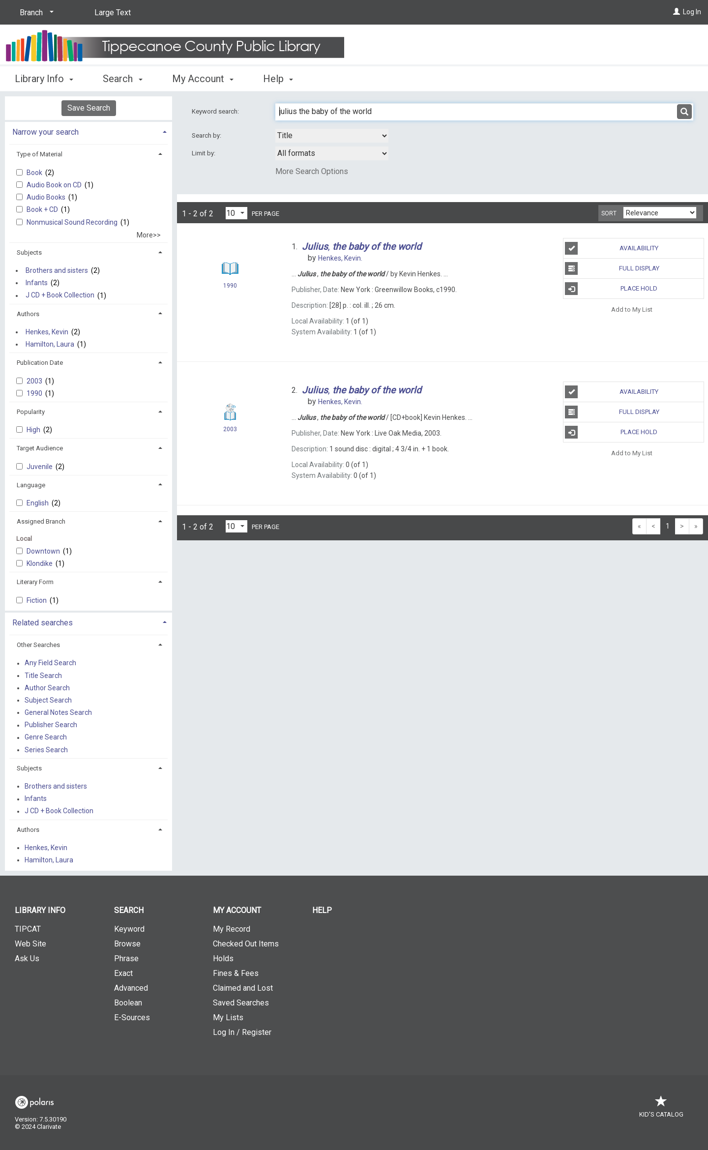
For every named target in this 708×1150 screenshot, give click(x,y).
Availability (611, 248)
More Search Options (311, 171)
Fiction (37, 600)
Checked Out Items (246, 943)
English (38, 503)
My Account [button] (203, 79)
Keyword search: (216, 111)
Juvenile (40, 467)
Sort (609, 213)
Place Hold (611, 288)
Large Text (112, 12)
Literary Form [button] (35, 582)
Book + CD (43, 209)
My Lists (228, 1017)
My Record (231, 929)
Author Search (47, 688)
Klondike (40, 563)
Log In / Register (242, 1032)
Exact (123, 973)
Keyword (129, 929)
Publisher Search (51, 725)
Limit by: (204, 153)
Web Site (30, 943)
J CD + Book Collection (60, 295)
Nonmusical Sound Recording (73, 222)
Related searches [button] (42, 622)
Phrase (126, 958)
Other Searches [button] (38, 645)
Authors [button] (28, 314)
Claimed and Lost (243, 988)
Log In (692, 12)
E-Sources (132, 1017)
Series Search (46, 750)
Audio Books (47, 197)
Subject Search (48, 700)
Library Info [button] (44, 79)
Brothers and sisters (57, 270)
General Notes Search (58, 712)
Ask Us (27, 958)
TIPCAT (28, 929)
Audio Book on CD (55, 185)
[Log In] (676, 12)
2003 (35, 381)
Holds (223, 958)
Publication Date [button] (40, 362)
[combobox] (331, 136)
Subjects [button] (29, 252)
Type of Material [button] (39, 154)
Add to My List (631, 309)
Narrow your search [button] (45, 132)
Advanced (131, 988)
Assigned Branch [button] (41, 521)
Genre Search (46, 737)
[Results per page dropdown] (236, 213)
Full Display (612, 268)
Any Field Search (50, 663)
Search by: (207, 135)
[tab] (88, 131)
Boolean (128, 1002)
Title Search (43, 675)
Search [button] (122, 79)
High (34, 430)
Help (322, 910)
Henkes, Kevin (47, 332)
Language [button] (31, 485)
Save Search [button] (88, 108)
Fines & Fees (236, 973)
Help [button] (278, 79)
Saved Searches (241, 1002)
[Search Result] (230, 269)
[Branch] (35, 13)
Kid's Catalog (661, 1109)
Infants (37, 283)
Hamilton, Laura (50, 344)
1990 (35, 393)
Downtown (44, 551)
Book (35, 173)
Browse (127, 943)
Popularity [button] (31, 411)
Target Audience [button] (40, 448)
